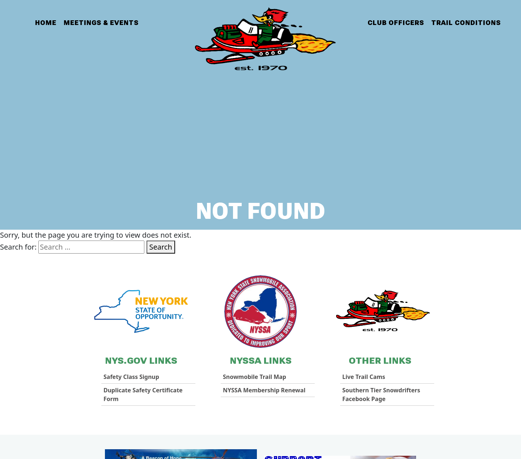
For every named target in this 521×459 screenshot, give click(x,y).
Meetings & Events (101, 22)
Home (45, 22)
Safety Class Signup (131, 377)
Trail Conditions (466, 22)
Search (160, 247)
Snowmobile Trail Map (254, 377)
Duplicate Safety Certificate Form (143, 394)
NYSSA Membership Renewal (264, 390)
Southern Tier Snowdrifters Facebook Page (381, 394)
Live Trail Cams (363, 377)
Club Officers (396, 22)
